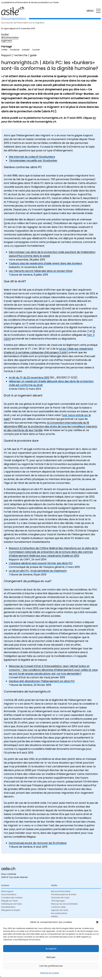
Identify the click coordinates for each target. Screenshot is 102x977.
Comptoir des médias (12, 897)
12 (94, 331)
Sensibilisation (8, 907)
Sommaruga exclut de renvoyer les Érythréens (38, 843)
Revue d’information (61, 891)
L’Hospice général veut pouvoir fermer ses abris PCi (40, 563)
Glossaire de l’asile (60, 897)
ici (94, 118)
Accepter (51, 948)
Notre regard (7, 891)
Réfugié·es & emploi (10, 910)
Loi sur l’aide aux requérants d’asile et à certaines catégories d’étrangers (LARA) (48, 350)
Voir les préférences (51, 965)
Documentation (8, 894)
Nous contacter (8, 874)
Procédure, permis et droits (63, 894)
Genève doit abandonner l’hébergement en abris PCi (42, 681)
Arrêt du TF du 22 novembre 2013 (29, 377)
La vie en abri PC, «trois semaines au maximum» (38, 571)
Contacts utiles (58, 907)
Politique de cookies (49, 973)
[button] (97, 922)
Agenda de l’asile (59, 910)
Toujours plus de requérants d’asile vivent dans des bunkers (45, 263)
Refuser (51, 957)
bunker (5, 34)
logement (6, 40)
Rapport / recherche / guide (19, 55)
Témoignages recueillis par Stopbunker (33, 160)
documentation (10, 37)
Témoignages (58, 900)
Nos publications (59, 913)
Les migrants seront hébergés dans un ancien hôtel (40, 271)
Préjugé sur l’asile (9, 900)
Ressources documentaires (64, 904)
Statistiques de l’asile (11, 904)
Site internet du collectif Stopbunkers (32, 157)
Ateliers (54, 916)
